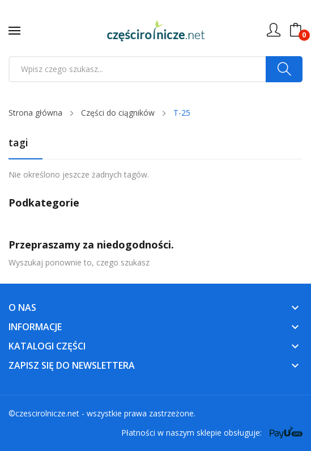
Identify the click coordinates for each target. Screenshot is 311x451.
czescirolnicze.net (47, 413)
